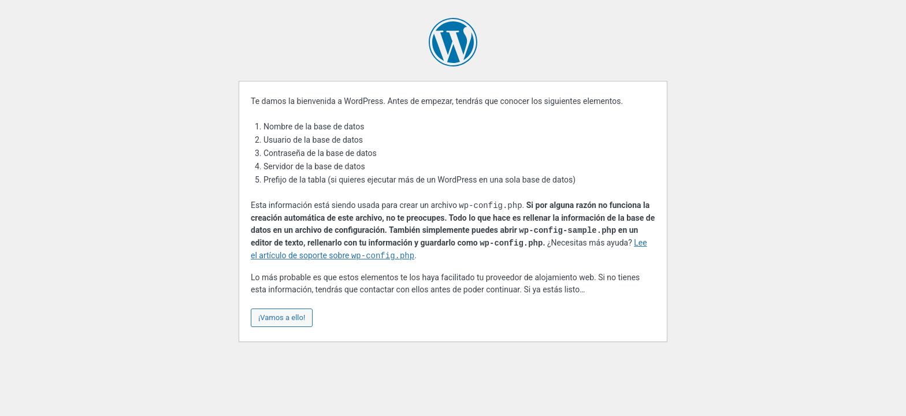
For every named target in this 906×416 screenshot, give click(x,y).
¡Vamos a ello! (281, 317)
